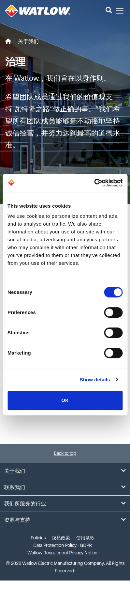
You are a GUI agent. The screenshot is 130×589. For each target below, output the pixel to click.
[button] (109, 11)
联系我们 (65, 487)
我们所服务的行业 (65, 504)
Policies (38, 537)
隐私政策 (61, 537)
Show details (95, 379)
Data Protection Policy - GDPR (62, 545)
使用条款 (85, 537)
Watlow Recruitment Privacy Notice (62, 552)
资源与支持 (65, 520)
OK (65, 400)
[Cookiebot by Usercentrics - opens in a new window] (94, 183)
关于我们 (28, 41)
